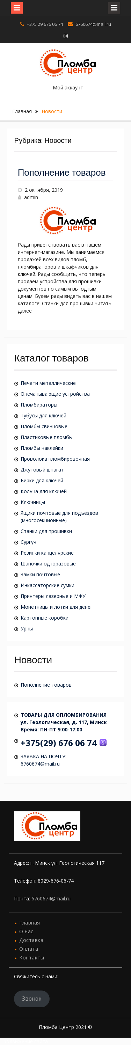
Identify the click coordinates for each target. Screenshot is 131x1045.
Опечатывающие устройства (55, 393)
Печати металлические (48, 383)
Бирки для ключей (42, 480)
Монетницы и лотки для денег (57, 607)
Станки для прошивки (46, 531)
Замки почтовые (40, 574)
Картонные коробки (44, 617)
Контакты (31, 957)
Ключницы (33, 502)
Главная (22, 111)
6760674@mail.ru (93, 24)
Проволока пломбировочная (55, 458)
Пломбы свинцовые (44, 426)
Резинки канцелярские (47, 552)
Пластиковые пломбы (47, 437)
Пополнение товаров (62, 173)
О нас (26, 931)
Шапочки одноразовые (48, 563)
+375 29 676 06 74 (45, 24)
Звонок (32, 998)
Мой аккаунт (68, 87)
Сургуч (28, 542)
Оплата (28, 948)
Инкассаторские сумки (47, 585)
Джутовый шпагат (42, 469)
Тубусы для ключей (43, 415)
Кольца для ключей (44, 491)
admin (31, 197)
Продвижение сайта (24, 1041)
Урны (27, 628)
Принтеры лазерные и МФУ (53, 596)
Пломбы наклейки (42, 448)
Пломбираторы (39, 404)
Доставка (31, 940)
